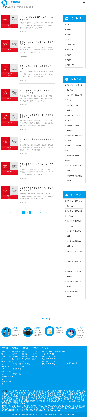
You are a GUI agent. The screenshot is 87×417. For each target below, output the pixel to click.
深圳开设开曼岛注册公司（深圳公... (74, 168)
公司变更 (68, 55)
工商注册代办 (38, 395)
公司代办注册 (66, 397)
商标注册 (68, 34)
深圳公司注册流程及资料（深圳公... (74, 233)
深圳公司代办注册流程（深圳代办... (73, 243)
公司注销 (68, 39)
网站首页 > (13, 7)
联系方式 (45, 348)
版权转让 (24, 351)
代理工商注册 (57, 397)
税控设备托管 (16, 351)
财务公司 (46, 391)
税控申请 (14, 354)
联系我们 (34, 356)
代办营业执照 (32, 393)
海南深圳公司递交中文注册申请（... (74, 158)
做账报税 (68, 29)
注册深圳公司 (15, 401)
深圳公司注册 (34, 401)
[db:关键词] (58, 401)
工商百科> (20, 7)
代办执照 (9, 399)
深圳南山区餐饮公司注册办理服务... (74, 178)
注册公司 (78, 391)
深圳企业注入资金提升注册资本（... (74, 148)
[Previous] (10, 212)
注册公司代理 (56, 395)
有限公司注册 (51, 393)
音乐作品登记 (26, 364)
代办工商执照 (70, 391)
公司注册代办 (47, 395)
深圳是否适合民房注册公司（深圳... (74, 138)
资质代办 (68, 60)
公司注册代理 (72, 395)
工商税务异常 (70, 65)
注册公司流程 (23, 393)
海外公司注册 (28, 7)
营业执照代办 (76, 397)
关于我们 (35, 348)
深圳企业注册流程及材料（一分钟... (74, 223)
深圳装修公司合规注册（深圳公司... (73, 128)
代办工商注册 (61, 391)
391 (41, 212)
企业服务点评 (67, 401)
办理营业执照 (14, 393)
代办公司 (34, 397)
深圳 (82, 401)
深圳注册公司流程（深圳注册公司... (74, 203)
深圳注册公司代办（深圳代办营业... (74, 253)
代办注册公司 (29, 395)
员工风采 (34, 354)
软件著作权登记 (26, 359)
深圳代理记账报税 (54, 399)
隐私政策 (34, 359)
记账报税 (15, 348)
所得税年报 (15, 356)
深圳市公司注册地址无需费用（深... (74, 97)
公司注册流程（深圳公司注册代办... (74, 87)
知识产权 (25, 348)
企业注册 (12, 395)
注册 (3, 403)
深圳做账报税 (71, 399)
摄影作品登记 (26, 361)
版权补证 (24, 354)
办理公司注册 (17, 397)
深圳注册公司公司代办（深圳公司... (73, 274)
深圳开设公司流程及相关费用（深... (74, 213)
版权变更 (24, 356)
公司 (40, 401)
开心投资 (64, 399)
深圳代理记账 (25, 401)
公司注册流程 (69, 393)
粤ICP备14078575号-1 (68, 414)
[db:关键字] (8, 403)
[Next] (46, 212)
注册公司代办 (8, 397)
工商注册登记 (26, 397)
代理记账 (27, 391)
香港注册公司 (70, 50)
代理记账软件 (76, 401)
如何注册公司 (20, 395)
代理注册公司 (42, 393)
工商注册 (4, 348)
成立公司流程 (17, 399)
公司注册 (68, 24)
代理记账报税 (23, 403)
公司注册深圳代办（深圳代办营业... (74, 264)
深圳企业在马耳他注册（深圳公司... (73, 107)
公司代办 (49, 397)
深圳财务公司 (44, 399)
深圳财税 (53, 391)
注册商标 (40, 391)
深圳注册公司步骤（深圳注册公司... (74, 284)
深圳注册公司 (13, 391)
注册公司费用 (78, 393)
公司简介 (34, 351)
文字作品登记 (26, 366)
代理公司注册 (60, 393)
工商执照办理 (26, 399)
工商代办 (64, 395)
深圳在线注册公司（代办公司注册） (74, 118)
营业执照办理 (42, 397)
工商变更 (45, 401)
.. (36, 212)
